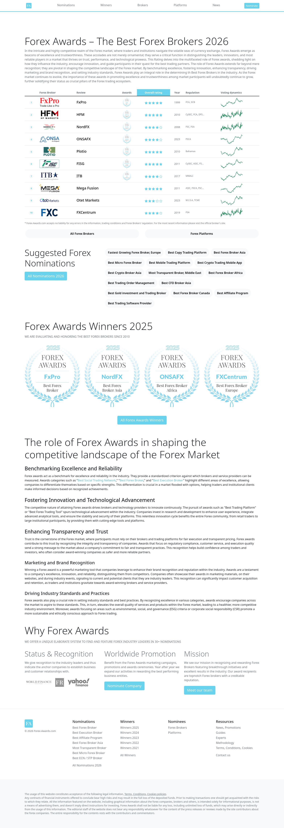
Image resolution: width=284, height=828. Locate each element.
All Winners (128, 755)
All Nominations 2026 (46, 276)
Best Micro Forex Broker (125, 263)
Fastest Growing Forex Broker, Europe (134, 252)
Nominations (66, 5)
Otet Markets (88, 200)
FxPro (81, 102)
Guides (220, 733)
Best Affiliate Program (232, 293)
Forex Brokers (177, 728)
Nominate (252, 5)
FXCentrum (86, 212)
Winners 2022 (129, 743)
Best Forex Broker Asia (229, 252)
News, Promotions (228, 728)
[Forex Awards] (29, 5)
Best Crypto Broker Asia (124, 273)
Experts (221, 738)
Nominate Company (124, 685)
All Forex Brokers (82, 234)
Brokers (142, 5)
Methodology (225, 743)
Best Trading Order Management (131, 283)
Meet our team (199, 690)
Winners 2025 (129, 728)
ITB (79, 175)
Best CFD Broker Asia (176, 283)
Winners (106, 5)
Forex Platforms (202, 234)
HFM (81, 114)
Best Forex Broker (131, 480)
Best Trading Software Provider (130, 303)
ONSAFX (84, 138)
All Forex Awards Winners (142, 420)
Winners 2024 (129, 733)
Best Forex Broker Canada (191, 293)
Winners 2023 (129, 738)
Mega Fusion (88, 188)
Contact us (223, 755)
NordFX (83, 126)
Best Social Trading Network (97, 480)
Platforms (180, 5)
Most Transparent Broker (89, 748)
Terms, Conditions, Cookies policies (145, 794)
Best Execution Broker (168, 480)
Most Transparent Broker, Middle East (175, 273)
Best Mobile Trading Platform (169, 263)
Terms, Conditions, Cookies (234, 748)
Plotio (82, 151)
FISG (80, 163)
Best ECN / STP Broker (87, 758)
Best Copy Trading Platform (187, 252)
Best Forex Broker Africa (225, 273)
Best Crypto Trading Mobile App (219, 263)
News (216, 5)
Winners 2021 (129, 748)
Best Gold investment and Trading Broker (137, 293)
